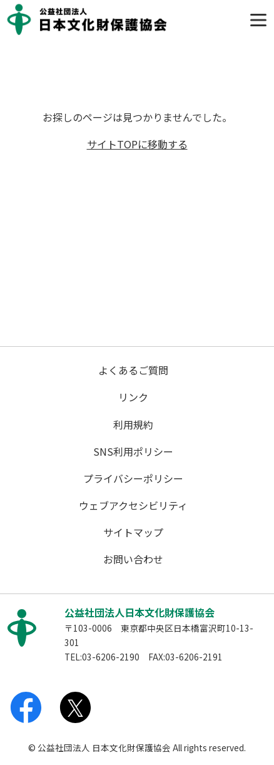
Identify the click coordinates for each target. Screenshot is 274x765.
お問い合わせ (133, 559)
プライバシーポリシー (133, 478)
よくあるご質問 (133, 369)
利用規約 (133, 424)
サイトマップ (133, 532)
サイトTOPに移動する (137, 143)
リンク (133, 396)
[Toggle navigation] (258, 20)
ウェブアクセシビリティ (133, 505)
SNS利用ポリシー (133, 451)
